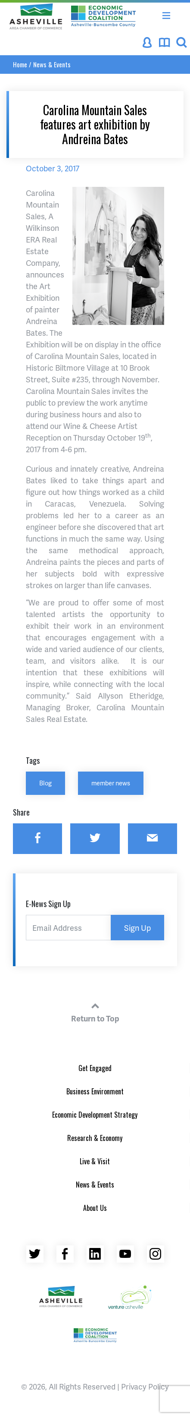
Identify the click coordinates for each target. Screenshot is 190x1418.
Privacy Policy (145, 1386)
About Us (95, 1208)
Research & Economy (94, 1138)
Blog (45, 782)
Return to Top (95, 1011)
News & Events (52, 64)
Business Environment (95, 1091)
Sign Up (137, 927)
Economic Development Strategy (94, 1114)
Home (20, 64)
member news (110, 782)
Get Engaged (95, 1068)
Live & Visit (95, 1161)
